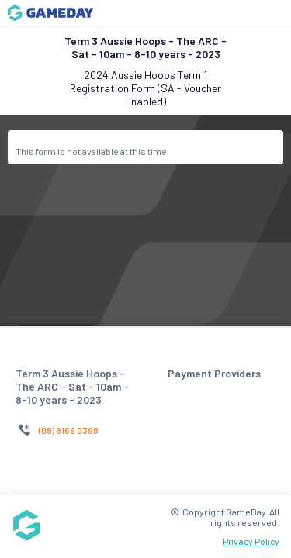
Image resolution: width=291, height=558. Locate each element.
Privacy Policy (251, 541)
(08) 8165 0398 (69, 430)
